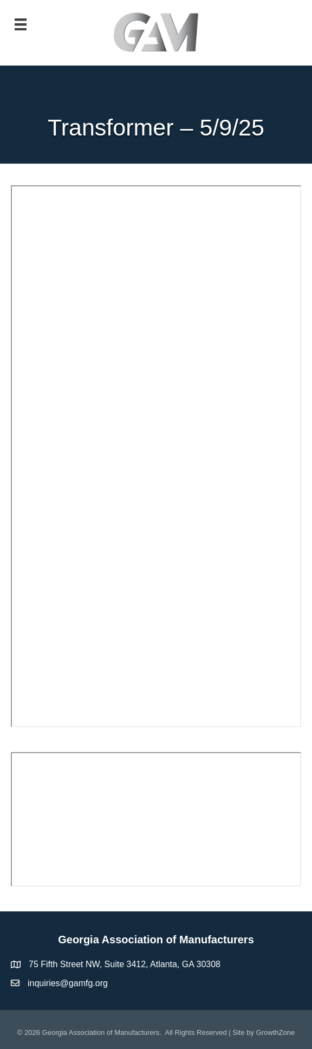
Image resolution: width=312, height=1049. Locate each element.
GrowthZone (275, 1032)
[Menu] (20, 24)
